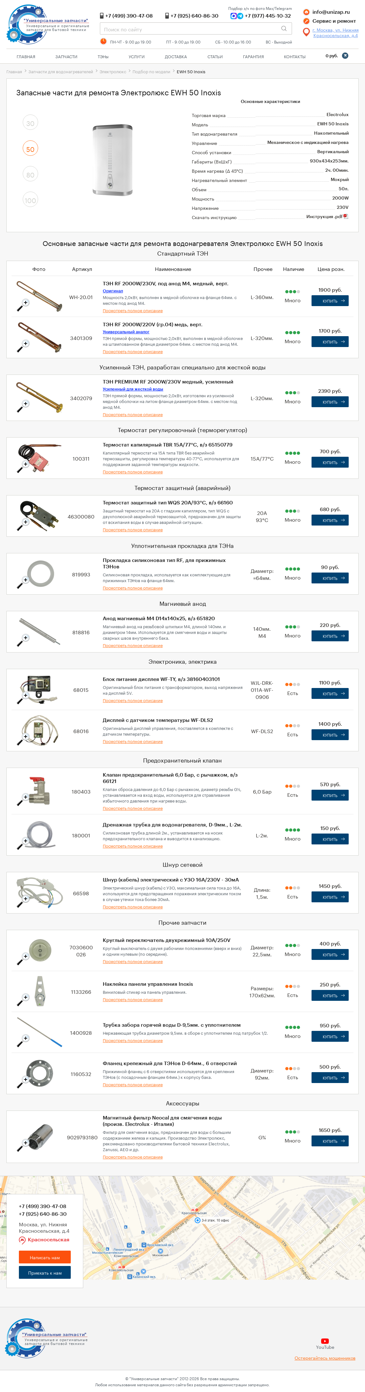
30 (30, 122)
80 (30, 174)
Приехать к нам (45, 1272)
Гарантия (253, 56)
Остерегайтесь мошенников (325, 1357)
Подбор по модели (151, 71)
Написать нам (45, 1257)
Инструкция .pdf (327, 217)
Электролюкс (113, 71)
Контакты (294, 56)
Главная (26, 56)
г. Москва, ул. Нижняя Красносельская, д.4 (335, 32)
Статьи (215, 56)
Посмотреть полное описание (133, 309)
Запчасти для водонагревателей (60, 71)
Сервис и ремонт (334, 21)
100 (30, 199)
